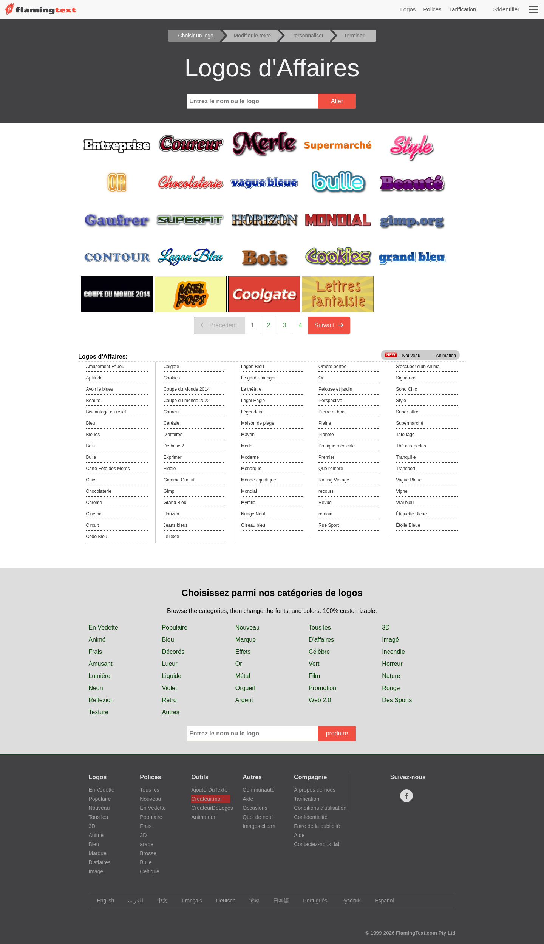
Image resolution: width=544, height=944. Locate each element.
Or (320, 378)
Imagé (390, 639)
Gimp (169, 491)
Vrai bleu (405, 502)
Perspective (330, 400)
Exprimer (173, 457)
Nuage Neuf (253, 514)
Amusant (100, 664)
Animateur (203, 817)
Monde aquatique (258, 480)
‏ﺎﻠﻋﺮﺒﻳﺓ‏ (132, 901)
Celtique (149, 871)
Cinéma (94, 514)
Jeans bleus (176, 525)
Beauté (93, 400)
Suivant (328, 325)
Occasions (255, 808)
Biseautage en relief (106, 412)
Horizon (171, 514)
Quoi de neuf (258, 817)
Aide (248, 799)
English (102, 901)
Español (381, 901)
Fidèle (170, 468)
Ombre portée (332, 366)
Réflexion (101, 700)
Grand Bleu (175, 502)
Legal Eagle (253, 400)
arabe (146, 844)
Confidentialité (311, 817)
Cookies (172, 378)
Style (401, 400)
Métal (242, 676)
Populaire (175, 627)
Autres (170, 712)
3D (385, 627)
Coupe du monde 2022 (187, 400)
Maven (248, 434)
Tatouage (405, 434)
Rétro (169, 700)
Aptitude (94, 378)
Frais (95, 651)
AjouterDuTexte (209, 790)
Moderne (250, 457)
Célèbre (319, 651)
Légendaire (252, 412)
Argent (244, 700)
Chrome (94, 502)
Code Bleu (96, 536)
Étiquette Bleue (411, 514)
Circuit (92, 525)
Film (314, 676)
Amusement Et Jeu (105, 366)
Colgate (171, 366)
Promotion (322, 688)
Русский (347, 901)
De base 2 (174, 446)
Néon (95, 688)
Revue (325, 502)
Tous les (320, 627)
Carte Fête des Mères (108, 468)
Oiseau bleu (253, 525)
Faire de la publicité (317, 826)
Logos (408, 9)
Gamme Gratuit (179, 480)
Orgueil (245, 688)
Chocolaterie (98, 491)
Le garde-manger (258, 378)
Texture (98, 712)
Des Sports (397, 700)
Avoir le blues (99, 389)
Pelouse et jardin (335, 389)
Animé (96, 639)
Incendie (393, 651)
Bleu (90, 423)
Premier (326, 457)
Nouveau (247, 627)
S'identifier (506, 9)
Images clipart (259, 826)
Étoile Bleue (408, 525)
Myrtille (248, 502)
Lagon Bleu (252, 366)
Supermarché (409, 423)
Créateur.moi (206, 799)
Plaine (324, 423)
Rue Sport (328, 525)
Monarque (251, 468)
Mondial (249, 491)
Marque (245, 639)
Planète (326, 434)
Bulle (91, 457)
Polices (432, 9)
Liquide (172, 676)
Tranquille (406, 457)
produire (337, 733)
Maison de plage (257, 423)
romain (325, 514)
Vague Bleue (409, 480)
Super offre (407, 412)
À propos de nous (314, 790)
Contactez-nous (316, 844)
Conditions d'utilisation (320, 808)
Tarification (462, 9)
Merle (246, 446)
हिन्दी (250, 901)
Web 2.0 (320, 700)
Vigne (401, 491)
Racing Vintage (333, 480)
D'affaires (173, 434)
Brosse (148, 853)
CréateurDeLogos (210, 808)
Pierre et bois (331, 412)
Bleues (93, 434)
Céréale (171, 423)
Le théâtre (251, 389)
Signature (405, 378)
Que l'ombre (330, 468)
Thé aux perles (411, 446)
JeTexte (171, 536)
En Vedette (103, 627)
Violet (169, 688)
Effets (243, 651)
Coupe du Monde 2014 (187, 389)
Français (188, 901)
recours (326, 491)
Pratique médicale (336, 446)
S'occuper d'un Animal (418, 366)
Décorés (173, 651)
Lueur (170, 664)
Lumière (99, 676)
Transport (405, 468)
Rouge (391, 688)
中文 (159, 901)
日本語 (277, 901)
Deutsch (222, 901)
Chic (90, 480)
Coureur (172, 412)
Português (311, 901)
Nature (391, 676)
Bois (90, 446)
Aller (337, 101)
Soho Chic (406, 389)
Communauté (258, 790)
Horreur (392, 664)
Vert (314, 664)
